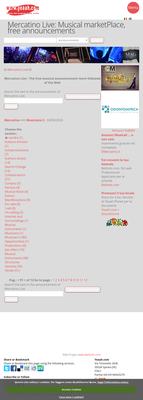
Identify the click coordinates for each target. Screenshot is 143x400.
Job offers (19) (14, 250)
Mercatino (12, 120)
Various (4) (12, 187)
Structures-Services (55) (14, 264)
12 (85, 280)
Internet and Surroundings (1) (16, 218)
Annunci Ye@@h (123, 130)
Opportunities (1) (17, 241)
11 (81, 280)
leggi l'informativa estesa (113, 382)
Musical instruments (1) (15, 227)
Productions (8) (15, 245)
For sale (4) (12, 204)
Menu (133, 8)
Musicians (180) (16, 237)
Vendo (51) (12, 270)
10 (77, 280)
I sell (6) (10, 208)
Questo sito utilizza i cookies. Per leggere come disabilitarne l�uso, (56, 382)
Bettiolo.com (110, 185)
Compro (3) (13, 183)
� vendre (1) (14, 138)
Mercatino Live (18, 70)
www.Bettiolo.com (89, 354)
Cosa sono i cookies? (71, 397)
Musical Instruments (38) (16, 256)
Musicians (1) (14, 233)
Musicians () (35, 120)
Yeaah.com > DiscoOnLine (110, 212)
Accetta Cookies (71, 389)
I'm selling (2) (14, 212)
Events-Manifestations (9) (17, 198)
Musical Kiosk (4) (16, 192)
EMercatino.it (110, 152)
